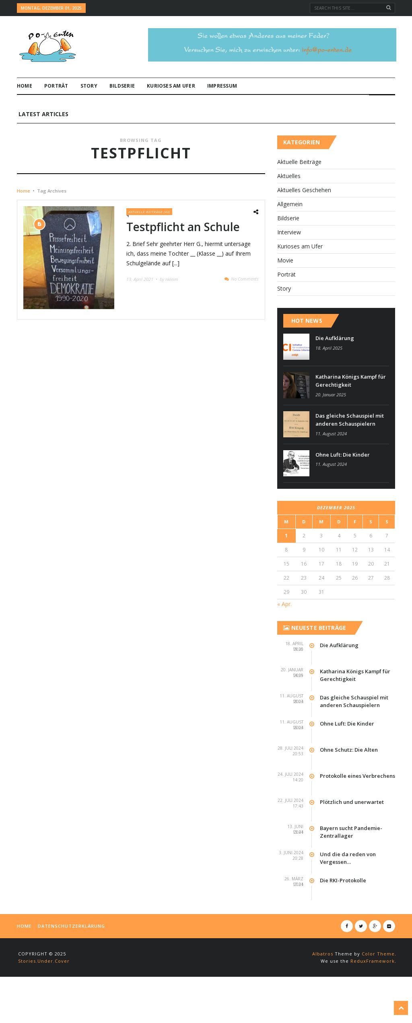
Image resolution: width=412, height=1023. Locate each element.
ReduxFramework (372, 989)
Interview (289, 260)
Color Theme (378, 981)
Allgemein (290, 232)
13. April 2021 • (142, 307)
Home (24, 85)
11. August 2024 (331, 461)
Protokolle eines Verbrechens (357, 803)
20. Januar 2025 (330, 423)
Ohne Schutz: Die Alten (349, 777)
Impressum (222, 85)
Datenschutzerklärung (71, 954)
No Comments (245, 306)
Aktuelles (289, 204)
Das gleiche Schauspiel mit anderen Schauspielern (349, 447)
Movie (285, 288)
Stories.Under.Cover (44, 989)
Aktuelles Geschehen (304, 218)
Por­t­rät (56, 85)
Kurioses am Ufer (171, 85)
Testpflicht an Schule (183, 254)
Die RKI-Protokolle (343, 908)
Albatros (322, 981)
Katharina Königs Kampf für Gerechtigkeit (350, 408)
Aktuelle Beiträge (299, 190)
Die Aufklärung (334, 366)
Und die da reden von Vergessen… (348, 886)
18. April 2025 (328, 376)
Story (88, 85)
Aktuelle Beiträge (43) (149, 240)
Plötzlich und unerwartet (352, 829)
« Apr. (284, 632)
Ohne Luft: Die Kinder (342, 482)
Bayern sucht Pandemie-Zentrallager (351, 859)
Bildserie (122, 85)
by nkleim (169, 307)
